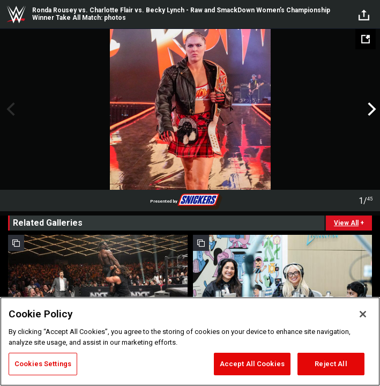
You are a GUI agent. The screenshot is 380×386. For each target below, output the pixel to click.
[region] (190, 341)
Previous (9, 109)
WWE (16, 14)
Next (370, 109)
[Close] (363, 314)
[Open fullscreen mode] (365, 39)
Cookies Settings (42, 364)
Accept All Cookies (252, 364)
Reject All (331, 364)
